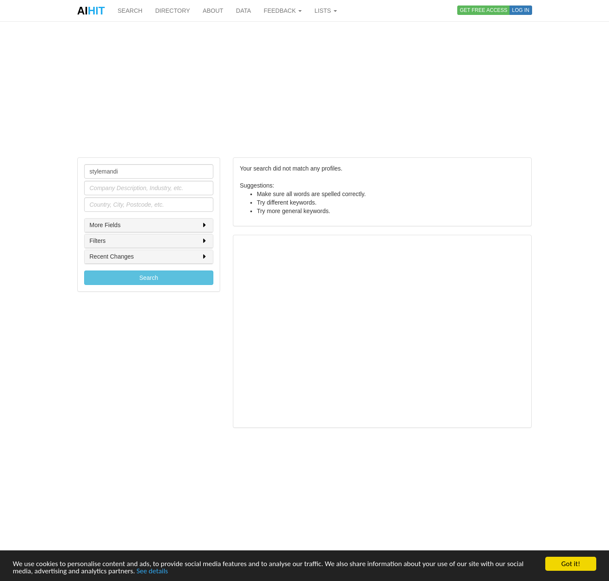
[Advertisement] (304, 89)
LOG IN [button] (521, 10)
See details (152, 571)
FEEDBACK (283, 10)
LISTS (325, 10)
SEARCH (130, 10)
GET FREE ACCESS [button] (483, 10)
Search (148, 277)
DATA (243, 10)
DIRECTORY (172, 10)
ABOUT (213, 10)
